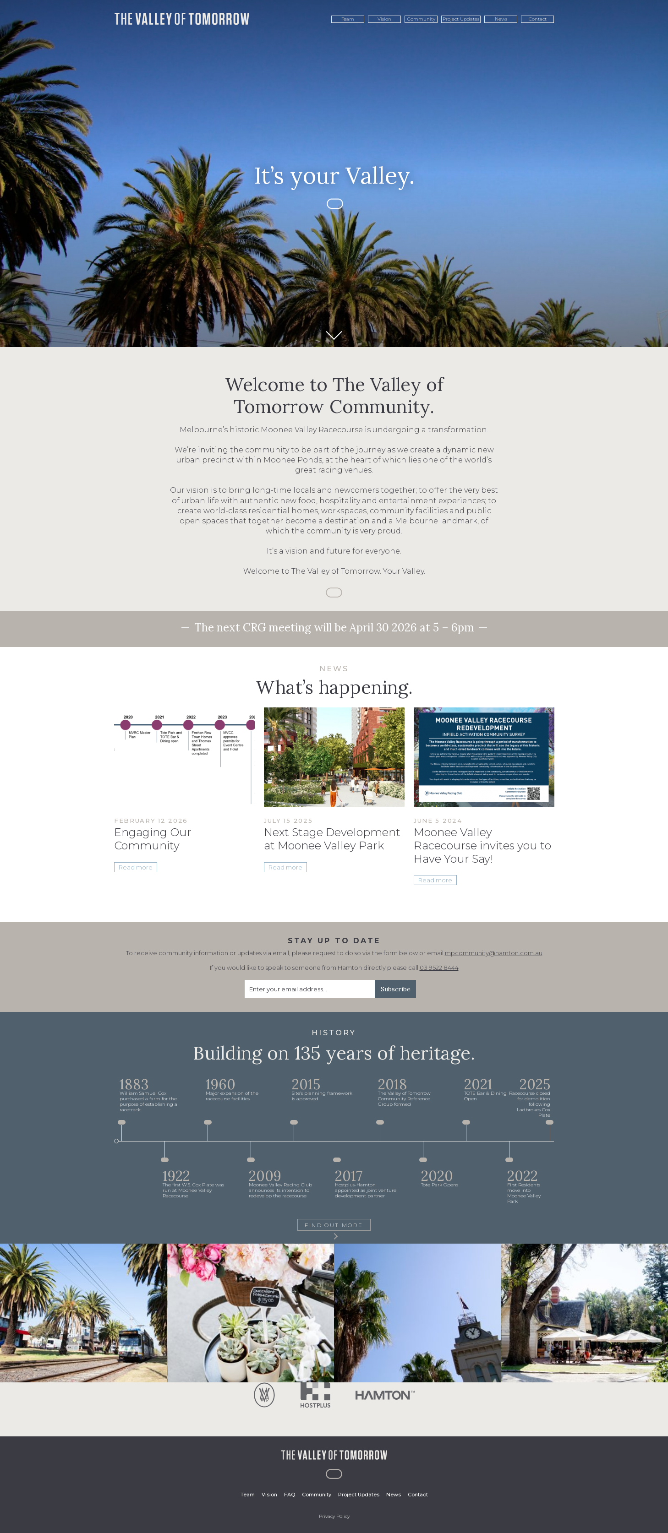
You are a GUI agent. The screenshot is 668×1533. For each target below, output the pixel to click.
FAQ (289, 1494)
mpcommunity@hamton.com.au (493, 953)
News (501, 19)
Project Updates (461, 19)
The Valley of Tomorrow (334, 1455)
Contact (538, 19)
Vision (384, 19)
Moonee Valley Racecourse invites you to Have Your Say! (482, 845)
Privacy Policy (334, 1516)
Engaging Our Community (153, 839)
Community (421, 19)
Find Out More (334, 1226)
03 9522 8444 (439, 967)
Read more (136, 867)
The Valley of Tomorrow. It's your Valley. (182, 19)
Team (348, 19)
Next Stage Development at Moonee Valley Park (332, 839)
